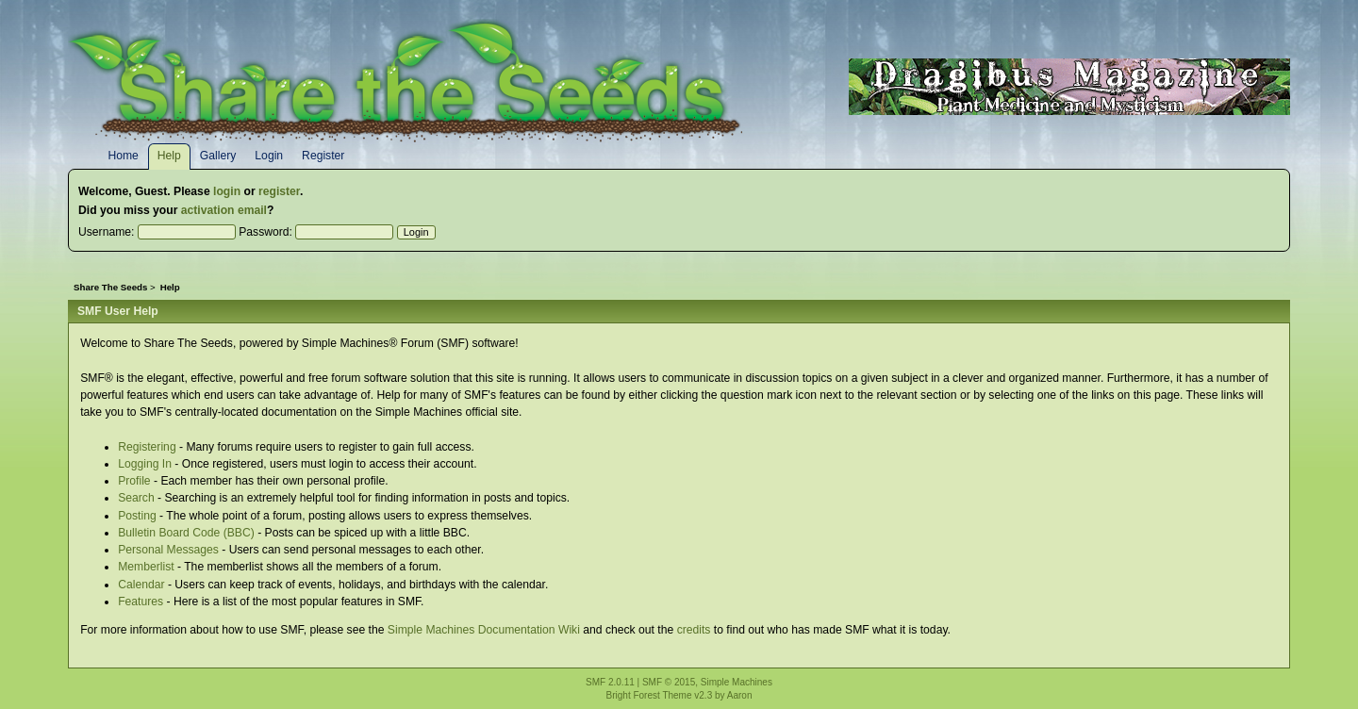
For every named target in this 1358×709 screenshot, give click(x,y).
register (279, 191)
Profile (134, 480)
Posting (137, 515)
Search (136, 497)
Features (140, 601)
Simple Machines (736, 682)
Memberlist (146, 566)
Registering (147, 446)
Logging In (145, 463)
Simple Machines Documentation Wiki (484, 629)
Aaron (740, 695)
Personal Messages (168, 549)
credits (694, 629)
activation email (224, 210)
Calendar (141, 584)
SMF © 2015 (668, 682)
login (226, 191)
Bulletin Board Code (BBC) (186, 532)
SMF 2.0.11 (610, 682)
